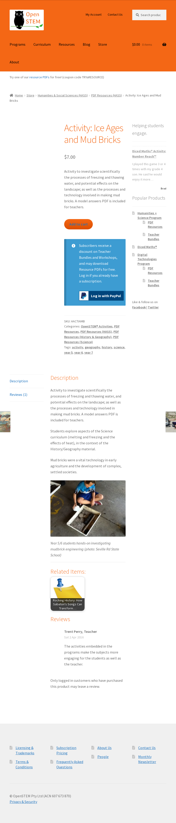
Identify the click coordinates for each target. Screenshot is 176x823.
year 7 (88, 352)
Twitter (153, 307)
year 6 (78, 352)
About (14, 62)
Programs (17, 44)
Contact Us (115, 14)
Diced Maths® (147, 247)
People (103, 756)
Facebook (139, 307)
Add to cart (78, 224)
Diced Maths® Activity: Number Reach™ (149, 153)
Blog (86, 44)
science (119, 347)
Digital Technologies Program (147, 259)
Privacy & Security (23, 801)
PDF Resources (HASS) (106, 95)
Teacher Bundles (153, 236)
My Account (94, 14)
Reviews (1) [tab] (18, 394)
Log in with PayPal (100, 295)
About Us (104, 747)
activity (77, 347)
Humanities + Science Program (150, 215)
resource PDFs (39, 77)
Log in (84, 275)
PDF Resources (155, 224)
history (107, 347)
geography (92, 347)
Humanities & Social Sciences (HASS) (63, 95)
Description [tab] (19, 381)
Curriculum (42, 44)
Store (102, 44)
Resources (67, 44)
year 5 (68, 352)
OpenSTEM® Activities (97, 326)
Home (19, 95)
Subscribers (88, 245)
